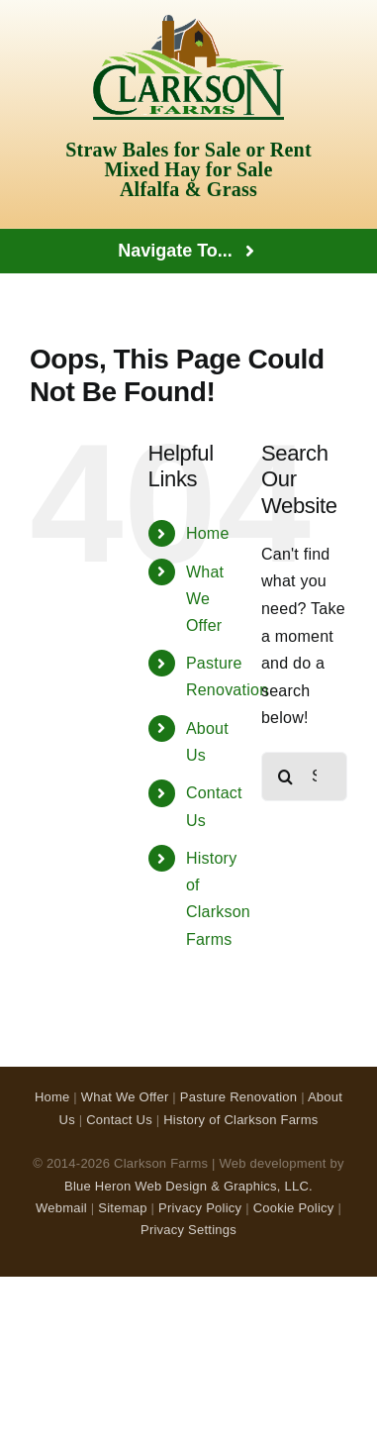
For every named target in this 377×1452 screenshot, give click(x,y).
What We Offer (205, 599)
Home (208, 533)
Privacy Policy (199, 1207)
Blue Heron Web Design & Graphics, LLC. (188, 1186)
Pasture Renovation (239, 1096)
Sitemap (122, 1207)
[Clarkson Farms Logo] (188, 22)
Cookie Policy (293, 1207)
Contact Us (119, 1119)
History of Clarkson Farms (240, 1119)
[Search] (286, 776)
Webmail (61, 1207)
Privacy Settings (188, 1229)
